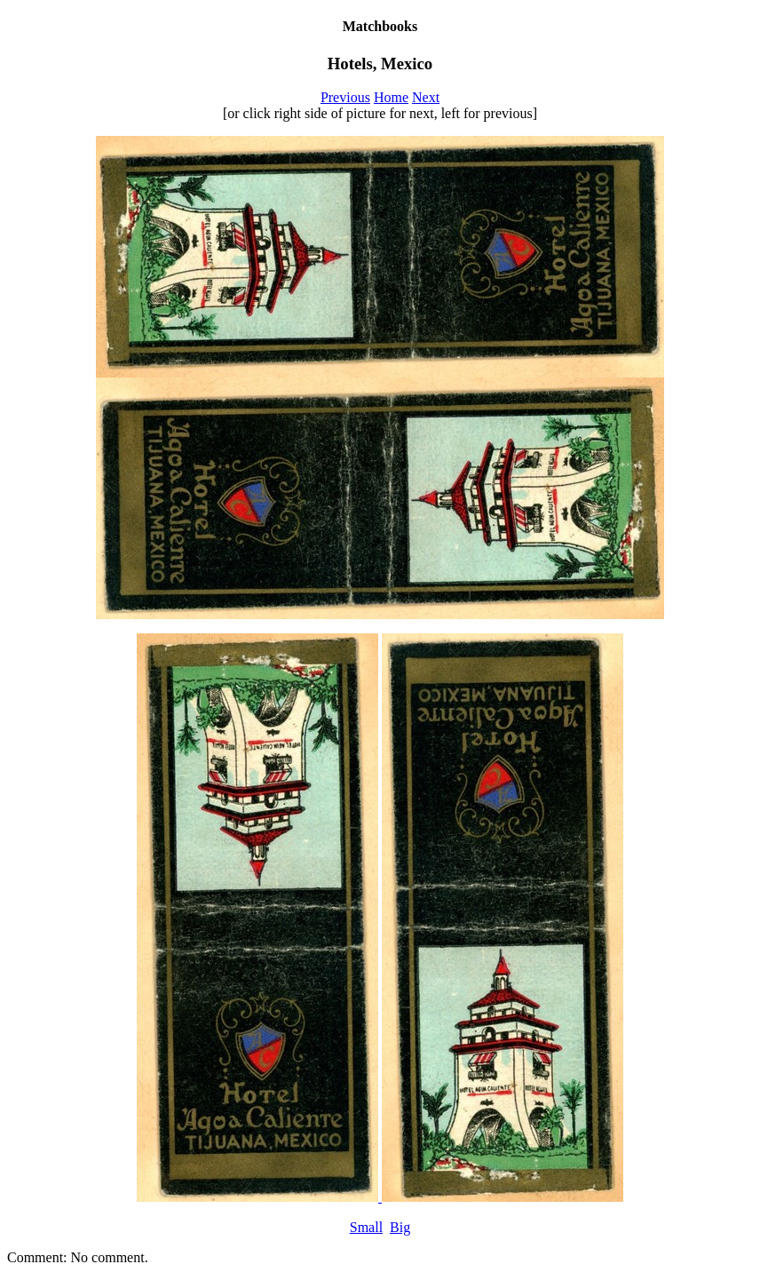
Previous (345, 97)
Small (366, 1227)
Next (425, 97)
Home (391, 97)
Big (400, 1227)
